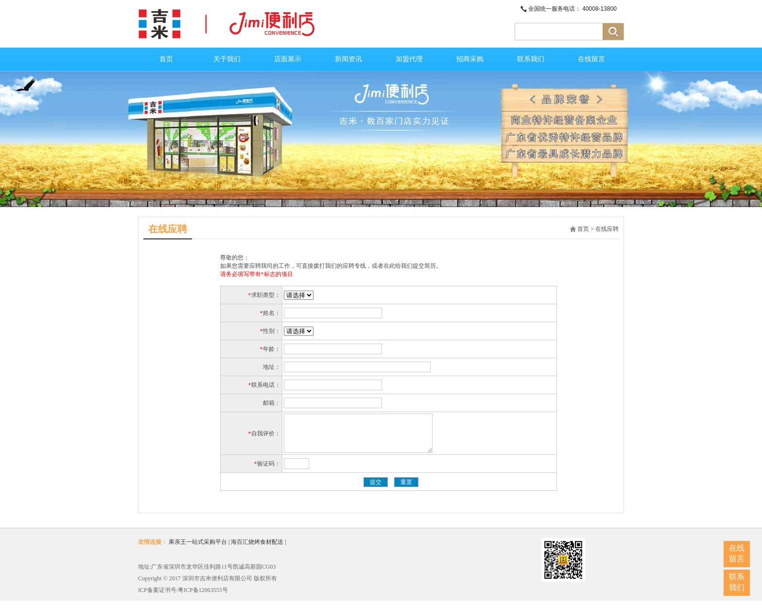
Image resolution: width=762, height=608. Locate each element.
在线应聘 (607, 229)
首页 (166, 59)
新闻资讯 (348, 59)
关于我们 (227, 59)
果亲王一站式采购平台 (198, 549)
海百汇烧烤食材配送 (257, 549)
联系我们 (530, 59)
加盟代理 (409, 59)
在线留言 (591, 59)
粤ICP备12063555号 (203, 597)
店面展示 (287, 59)
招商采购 (470, 59)
